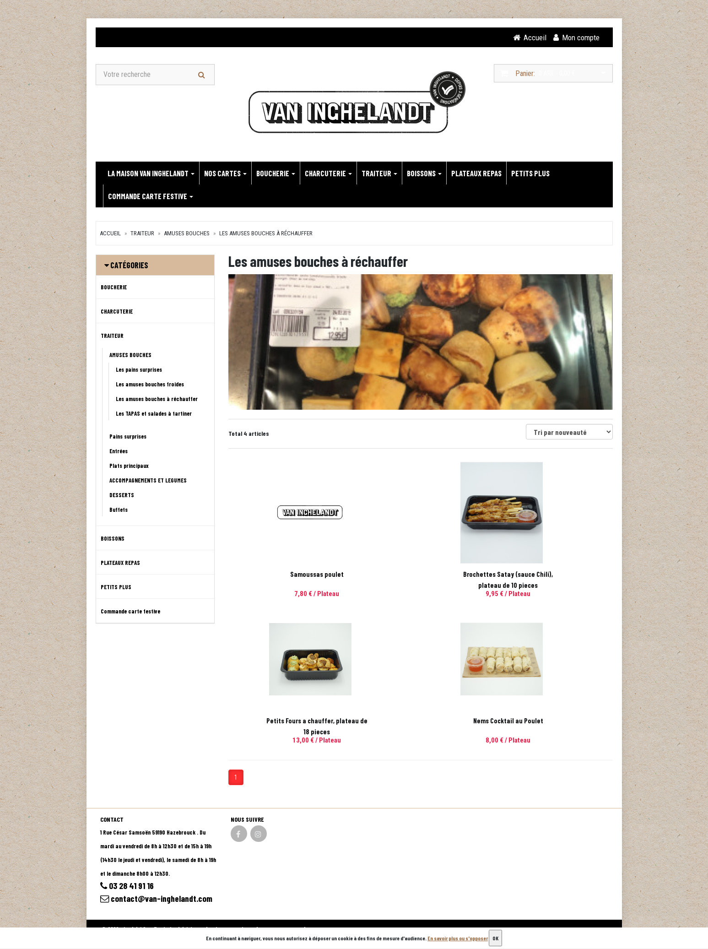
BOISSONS (424, 173)
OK (495, 938)
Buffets (118, 510)
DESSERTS (121, 495)
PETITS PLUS (530, 173)
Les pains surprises (139, 370)
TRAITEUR (379, 173)
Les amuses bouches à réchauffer (266, 233)
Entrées (118, 451)
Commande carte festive (150, 196)
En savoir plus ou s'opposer (457, 938)
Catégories (129, 265)
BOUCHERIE (275, 173)
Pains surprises (127, 436)
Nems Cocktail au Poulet (288, 721)
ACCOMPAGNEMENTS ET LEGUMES (148, 480)
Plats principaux (129, 466)
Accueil (110, 233)
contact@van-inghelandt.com (157, 899)
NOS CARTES (225, 173)
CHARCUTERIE (328, 173)
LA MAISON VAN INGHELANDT (151, 173)
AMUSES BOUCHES (187, 233)
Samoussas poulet (287, 574)
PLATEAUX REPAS (476, 173)
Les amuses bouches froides (150, 384)
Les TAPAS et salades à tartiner (154, 414)
